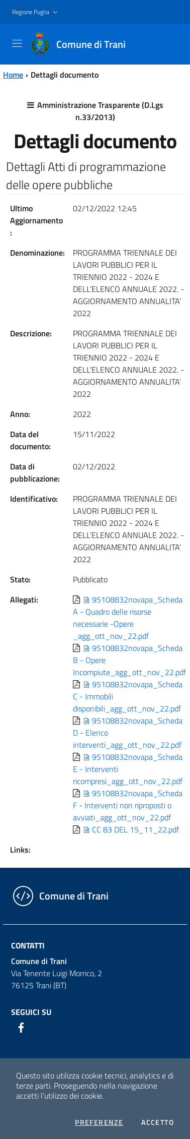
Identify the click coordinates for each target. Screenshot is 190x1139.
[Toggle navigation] (17, 43)
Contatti (28, 945)
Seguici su (31, 1012)
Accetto (157, 1122)
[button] (36, 12)
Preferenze (99, 1122)
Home (13, 75)
